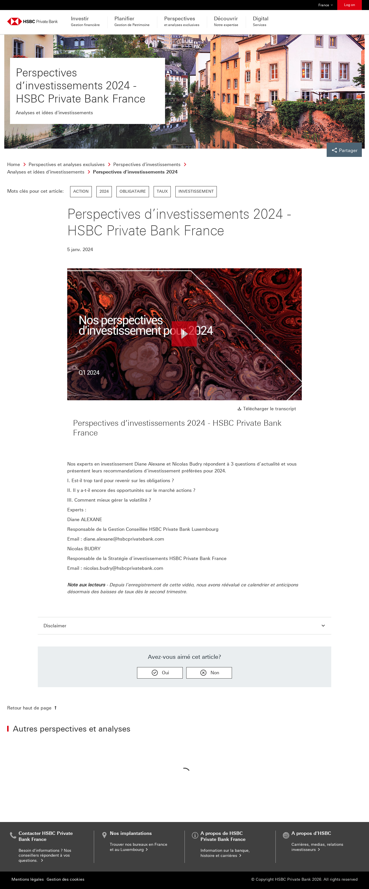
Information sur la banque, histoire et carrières (225, 853)
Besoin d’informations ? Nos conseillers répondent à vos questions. (45, 855)
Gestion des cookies (65, 879)
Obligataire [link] (133, 191)
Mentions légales (27, 879)
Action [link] (81, 191)
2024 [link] (104, 191)
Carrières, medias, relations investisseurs (317, 847)
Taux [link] (162, 191)
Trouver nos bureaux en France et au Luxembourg (138, 847)
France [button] (326, 5)
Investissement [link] (196, 191)
